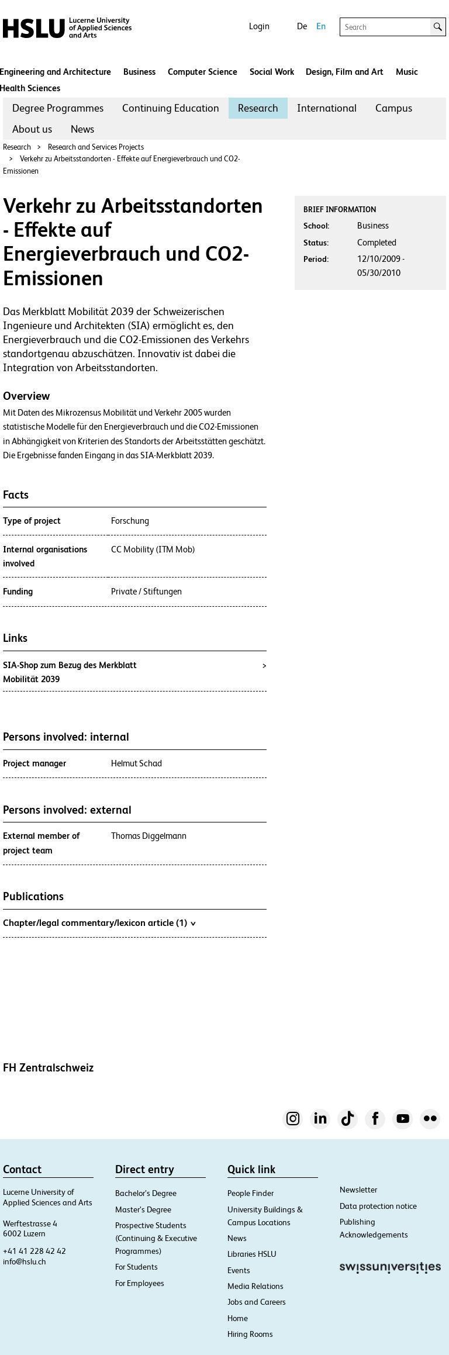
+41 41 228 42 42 (34, 1251)
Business (139, 72)
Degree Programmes (57, 108)
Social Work (272, 72)
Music (407, 72)
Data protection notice (378, 1206)
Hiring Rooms (250, 1334)
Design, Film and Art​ (345, 72)
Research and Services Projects (96, 147)
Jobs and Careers (256, 1301)
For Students (136, 1266)
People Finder (250, 1193)
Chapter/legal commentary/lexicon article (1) (99, 922)
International (327, 108)
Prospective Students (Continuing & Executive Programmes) (156, 1238)
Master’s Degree (143, 1209)
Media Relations (255, 1286)
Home (237, 1318)
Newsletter (358, 1189)
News (82, 129)
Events (238, 1270)
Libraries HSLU (252, 1254)
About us (32, 129)
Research (258, 108)
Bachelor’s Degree (146, 1193)
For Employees (139, 1283)
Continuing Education (170, 108)
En (321, 26)
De (302, 26)
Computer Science (202, 72)
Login (259, 26)
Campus (393, 108)
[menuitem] (58, 108)
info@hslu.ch (24, 1261)
